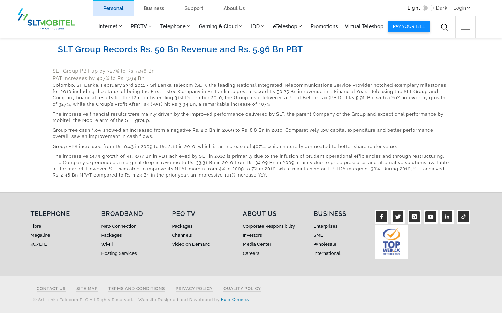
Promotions (324, 26)
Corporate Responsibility (269, 226)
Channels (182, 235)
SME (318, 235)
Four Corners (235, 299)
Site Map (87, 289)
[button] (465, 26)
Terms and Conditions (136, 289)
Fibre (36, 226)
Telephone (173, 26)
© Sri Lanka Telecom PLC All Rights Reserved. (83, 299)
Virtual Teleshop (364, 26)
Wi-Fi (107, 244)
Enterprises (325, 226)
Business (154, 8)
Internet (108, 26)
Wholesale (325, 244)
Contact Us (51, 289)
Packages (111, 235)
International (327, 253)
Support (194, 8)
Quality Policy (242, 289)
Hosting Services (119, 253)
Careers (251, 253)
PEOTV (139, 26)
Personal (113, 8)
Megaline (40, 235)
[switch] (428, 8)
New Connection (119, 226)
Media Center (257, 244)
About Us (234, 8)
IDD (255, 26)
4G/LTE (39, 244)
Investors (252, 235)
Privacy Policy (194, 289)
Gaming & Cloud (218, 26)
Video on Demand (191, 244)
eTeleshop (285, 26)
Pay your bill (409, 26)
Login (460, 8)
